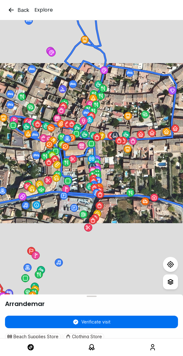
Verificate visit (91, 322)
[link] (30, 347)
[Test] (170, 264)
